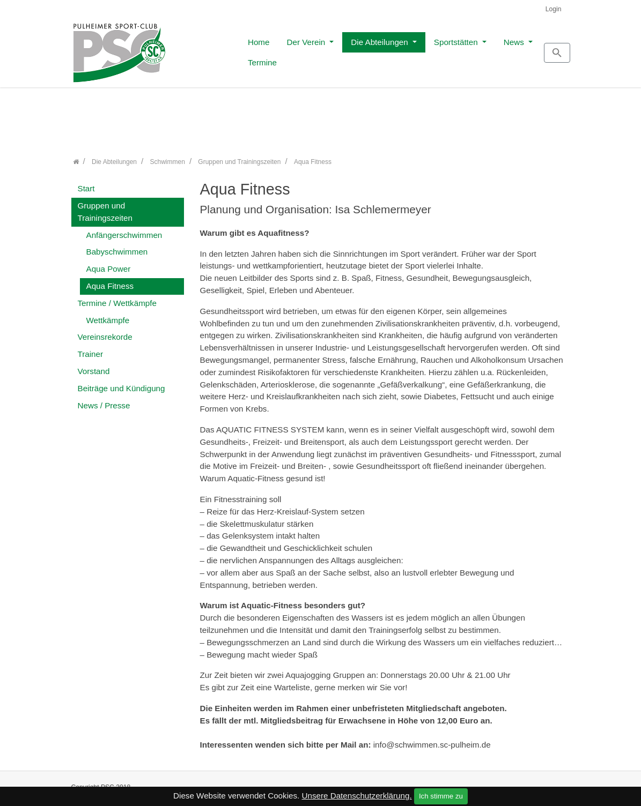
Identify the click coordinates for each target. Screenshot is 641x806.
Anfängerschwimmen (124, 229)
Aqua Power (108, 263)
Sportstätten (398, 49)
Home (200, 49)
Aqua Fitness (110, 280)
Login (554, 9)
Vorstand (94, 365)
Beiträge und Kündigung (121, 382)
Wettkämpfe (108, 314)
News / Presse (104, 399)
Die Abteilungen (322, 49)
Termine (505, 49)
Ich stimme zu (441, 796)
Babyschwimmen (117, 246)
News (456, 49)
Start (86, 183)
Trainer (91, 348)
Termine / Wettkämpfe (117, 297)
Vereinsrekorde (105, 331)
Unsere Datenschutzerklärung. (357, 795)
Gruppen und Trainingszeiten (105, 206)
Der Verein (248, 49)
